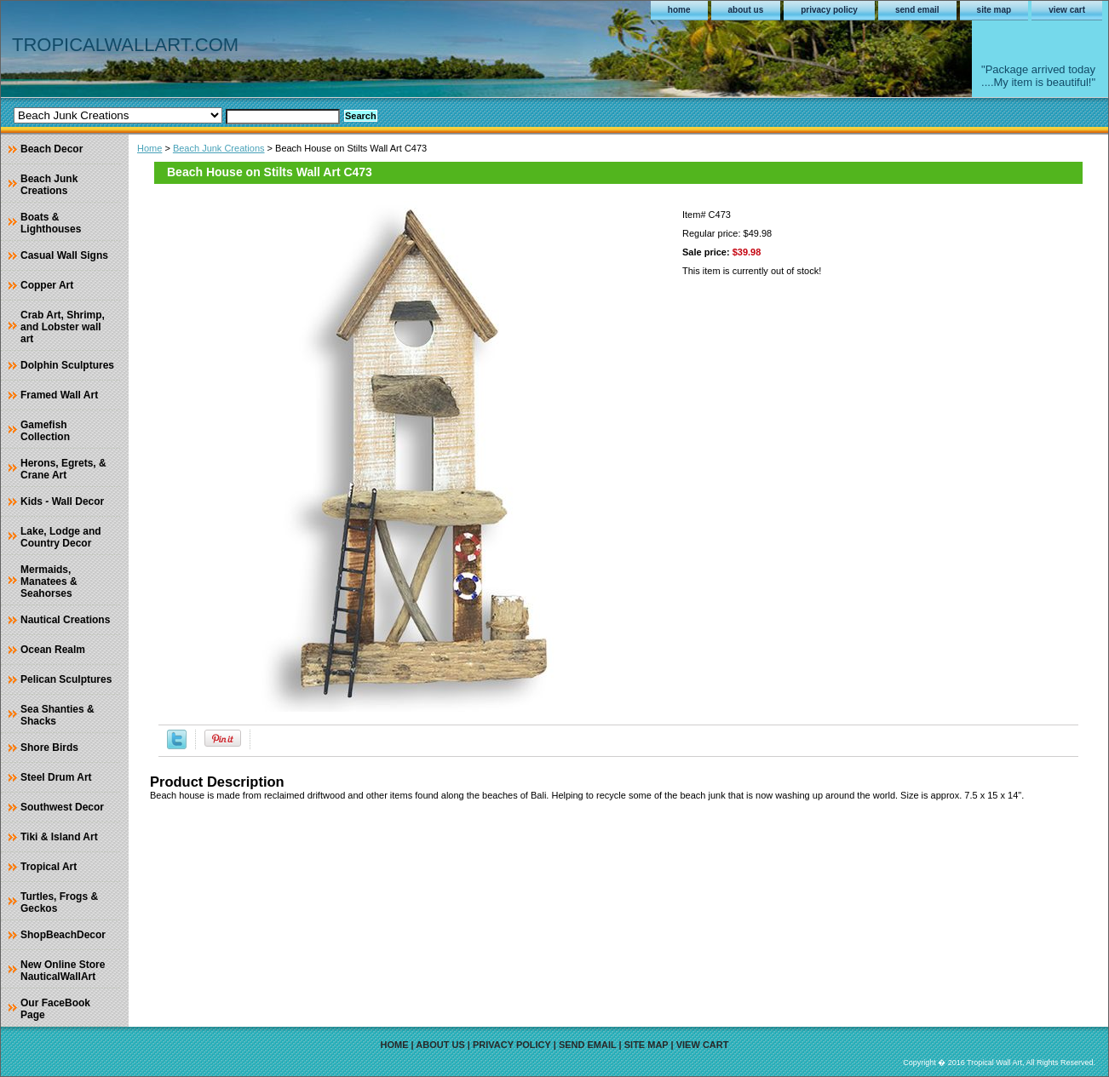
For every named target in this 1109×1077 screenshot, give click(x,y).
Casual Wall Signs (64, 255)
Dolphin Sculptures (67, 365)
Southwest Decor (62, 807)
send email (917, 9)
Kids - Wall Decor (62, 501)
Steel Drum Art (56, 777)
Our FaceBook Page (55, 1009)
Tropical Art (48, 867)
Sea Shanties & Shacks (57, 715)
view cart (1067, 9)
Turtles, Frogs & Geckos (59, 902)
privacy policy (829, 9)
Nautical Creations (65, 620)
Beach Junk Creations (219, 148)
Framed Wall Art (59, 395)
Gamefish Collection (45, 431)
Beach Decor (51, 149)
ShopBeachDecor (63, 935)
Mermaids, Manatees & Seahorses (49, 581)
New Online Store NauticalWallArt (62, 970)
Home (149, 148)
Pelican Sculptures (66, 679)
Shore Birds (49, 747)
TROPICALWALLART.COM (125, 44)
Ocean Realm (52, 650)
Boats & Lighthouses (50, 223)
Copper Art (46, 285)
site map (994, 9)
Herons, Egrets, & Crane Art (63, 469)
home (679, 9)
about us (746, 9)
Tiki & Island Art (59, 837)
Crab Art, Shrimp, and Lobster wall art (62, 327)
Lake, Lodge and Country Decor (60, 537)
